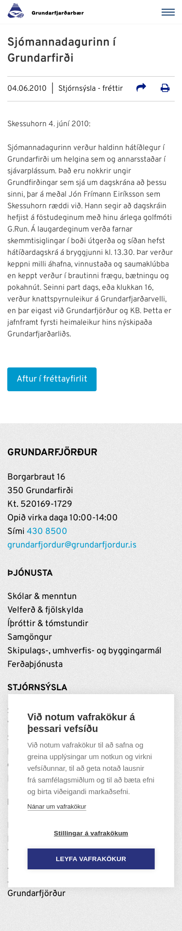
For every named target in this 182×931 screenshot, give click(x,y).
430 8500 (47, 531)
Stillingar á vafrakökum (91, 833)
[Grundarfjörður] (48, 12)
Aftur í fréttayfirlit (52, 379)
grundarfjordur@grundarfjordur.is (71, 545)
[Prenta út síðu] (165, 89)
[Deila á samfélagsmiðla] (141, 89)
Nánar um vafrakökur (56, 806)
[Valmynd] (170, 12)
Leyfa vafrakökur (91, 859)
